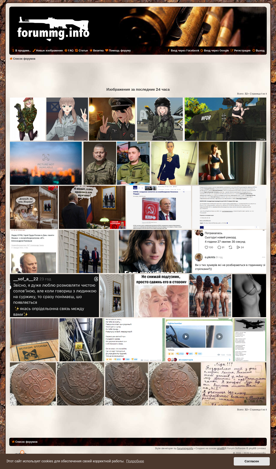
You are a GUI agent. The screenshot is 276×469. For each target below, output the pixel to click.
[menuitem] (68, 50)
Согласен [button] (252, 461)
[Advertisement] (138, 74)
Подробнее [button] (135, 461)
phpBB (221, 448)
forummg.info (185, 448)
